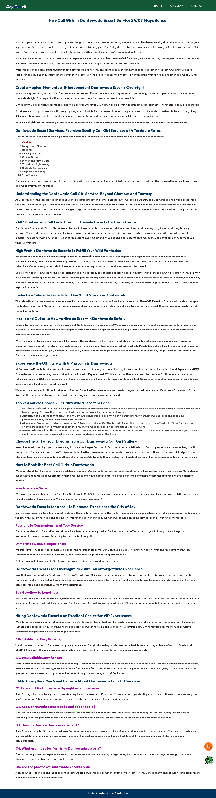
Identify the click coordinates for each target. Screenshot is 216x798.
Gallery (176, 5)
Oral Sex (27, 142)
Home (158, 5)
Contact (198, 5)
